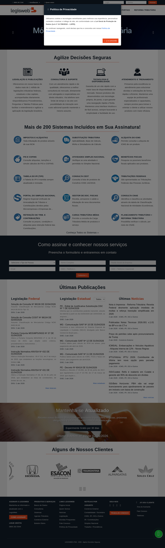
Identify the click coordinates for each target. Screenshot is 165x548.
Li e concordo (110, 41)
